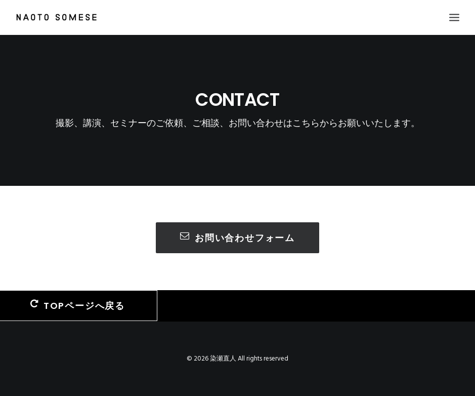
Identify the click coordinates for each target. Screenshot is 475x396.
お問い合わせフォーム (237, 237)
